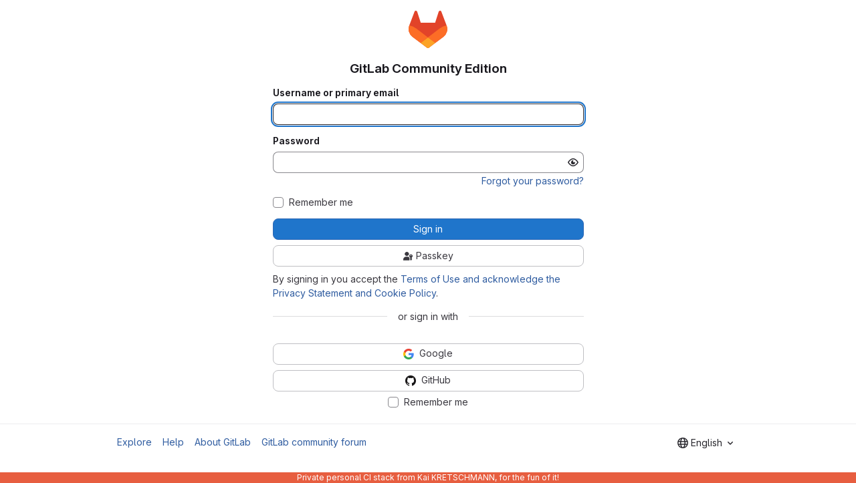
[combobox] (705, 443)
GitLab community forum (313, 442)
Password (296, 141)
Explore (134, 442)
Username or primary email (336, 93)
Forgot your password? (532, 180)
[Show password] (573, 162)
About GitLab (223, 442)
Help (173, 442)
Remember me (321, 202)
